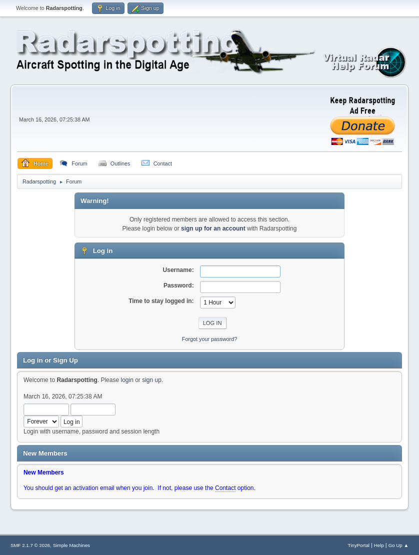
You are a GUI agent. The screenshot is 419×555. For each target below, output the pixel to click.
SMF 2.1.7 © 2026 (30, 545)
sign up (152, 380)
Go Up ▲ (398, 545)
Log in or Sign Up (50, 360)
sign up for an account (213, 228)
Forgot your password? (209, 339)
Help (379, 545)
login (126, 380)
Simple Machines (71, 545)
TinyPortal (359, 545)
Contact (225, 488)
